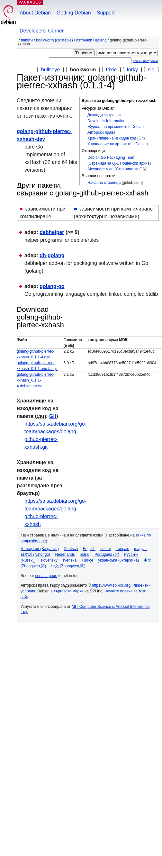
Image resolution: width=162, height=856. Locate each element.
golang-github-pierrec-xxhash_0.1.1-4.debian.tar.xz (35, 380)
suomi (105, 548)
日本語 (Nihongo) (35, 554)
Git (141, 138)
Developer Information (106, 121)
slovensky (49, 560)
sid (151, 69)
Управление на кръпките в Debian (117, 144)
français (122, 548)
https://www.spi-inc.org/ (111, 585)
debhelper (52, 232)
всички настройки (145, 61)
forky (132, 69)
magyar (140, 548)
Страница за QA (103, 163)
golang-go (52, 286)
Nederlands (65, 554)
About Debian (35, 12)
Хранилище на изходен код (111, 138)
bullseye (50, 69)
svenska (69, 560)
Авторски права (101, 132)
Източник (84, 40)
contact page (46, 575)
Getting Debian (74, 12)
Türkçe (87, 560)
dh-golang (52, 255)
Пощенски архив (134, 163)
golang (101, 40)
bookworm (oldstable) (54, 40)
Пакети (27, 40)
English (89, 548)
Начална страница (104, 182)
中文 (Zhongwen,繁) (68, 566)
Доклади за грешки (104, 115)
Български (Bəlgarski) (40, 548)
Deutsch (71, 548)
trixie (111, 69)
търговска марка (68, 591)
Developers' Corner (42, 30)
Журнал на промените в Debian (115, 126)
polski (85, 554)
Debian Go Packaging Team (111, 157)
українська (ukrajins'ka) (118, 560)
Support (106, 12)
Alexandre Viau (100, 169)
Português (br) (106, 554)
